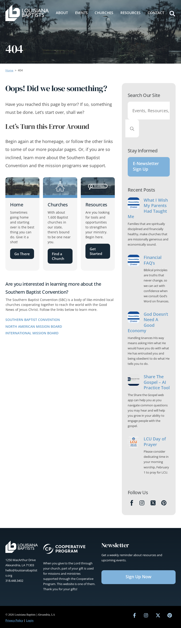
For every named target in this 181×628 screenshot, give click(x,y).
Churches (104, 12)
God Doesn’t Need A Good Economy (148, 322)
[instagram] (146, 615)
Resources (130, 12)
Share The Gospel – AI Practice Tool (157, 382)
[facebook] (134, 615)
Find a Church (58, 256)
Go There (22, 253)
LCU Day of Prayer (155, 441)
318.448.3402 (14, 580)
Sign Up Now (138, 576)
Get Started (96, 251)
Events (81, 12)
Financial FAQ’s (153, 260)
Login (30, 620)
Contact (156, 12)
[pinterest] (169, 615)
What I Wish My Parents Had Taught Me (148, 208)
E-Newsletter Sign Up (146, 166)
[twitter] (158, 615)
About (62, 12)
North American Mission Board (33, 326)
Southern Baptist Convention (32, 319)
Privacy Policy (14, 620)
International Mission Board (31, 333)
